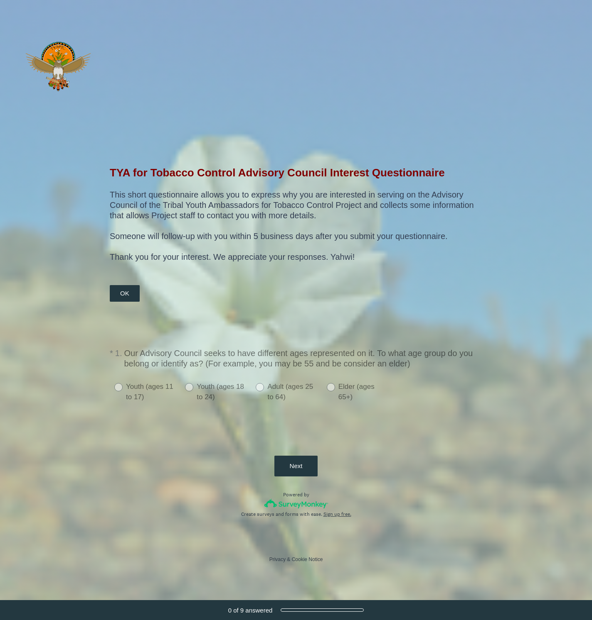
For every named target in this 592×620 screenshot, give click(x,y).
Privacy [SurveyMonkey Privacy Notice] (277, 559)
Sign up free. (337, 514)
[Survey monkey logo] (296, 503)
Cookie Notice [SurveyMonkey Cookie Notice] (307, 559)
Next (296, 465)
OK (124, 293)
